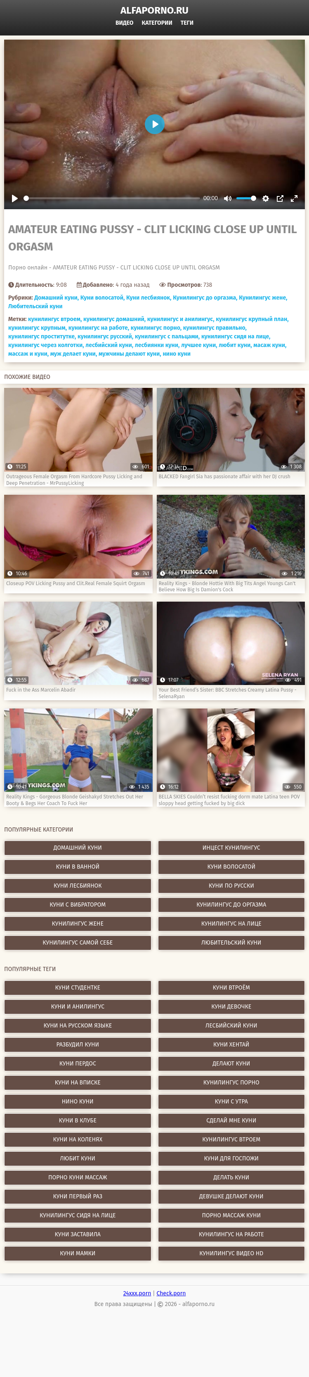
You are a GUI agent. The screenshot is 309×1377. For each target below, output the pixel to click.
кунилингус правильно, (215, 327)
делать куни (231, 1177)
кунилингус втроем (231, 1139)
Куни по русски (231, 885)
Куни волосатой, (102, 297)
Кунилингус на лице (231, 923)
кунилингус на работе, (98, 327)
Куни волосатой (231, 866)
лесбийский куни (231, 1025)
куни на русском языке (77, 1025)
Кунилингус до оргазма (231, 904)
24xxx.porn (137, 1293)
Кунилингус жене (78, 923)
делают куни (231, 1063)
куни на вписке (78, 1082)
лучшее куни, (199, 345)
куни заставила (78, 1234)
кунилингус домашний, (114, 319)
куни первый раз (77, 1196)
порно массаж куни (231, 1215)
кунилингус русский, (105, 336)
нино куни (177, 353)
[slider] (112, 198)
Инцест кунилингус (231, 847)
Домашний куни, (56, 297)
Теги (187, 22)
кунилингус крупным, (37, 327)
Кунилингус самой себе (77, 942)
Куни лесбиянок (78, 885)
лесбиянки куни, (157, 345)
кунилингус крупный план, (252, 319)
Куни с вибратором (78, 904)
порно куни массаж (77, 1177)
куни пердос (77, 1063)
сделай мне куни (231, 1120)
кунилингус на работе (231, 1234)
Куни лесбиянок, (148, 297)
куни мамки (77, 1253)
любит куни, (235, 345)
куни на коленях (77, 1139)
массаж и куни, (28, 353)
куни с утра (231, 1101)
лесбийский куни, (109, 345)
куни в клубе (78, 1120)
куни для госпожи (231, 1158)
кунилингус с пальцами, (167, 336)
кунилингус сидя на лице (78, 1215)
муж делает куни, (73, 353)
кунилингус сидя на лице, (236, 336)
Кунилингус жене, (263, 297)
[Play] (14, 198)
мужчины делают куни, (130, 353)
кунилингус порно (231, 1082)
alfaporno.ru (154, 10)
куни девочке (231, 1006)
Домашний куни (78, 847)
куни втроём (231, 987)
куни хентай (231, 1044)
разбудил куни (77, 1044)
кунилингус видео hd (231, 1253)
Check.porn (171, 1293)
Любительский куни (35, 306)
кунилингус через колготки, (46, 345)
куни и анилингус (77, 1006)
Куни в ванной (77, 866)
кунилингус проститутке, (42, 336)
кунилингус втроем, (55, 319)
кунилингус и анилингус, (181, 319)
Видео (125, 22)
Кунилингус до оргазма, (205, 297)
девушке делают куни (231, 1196)
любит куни (77, 1158)
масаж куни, (269, 345)
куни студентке (77, 987)
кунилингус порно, (156, 327)
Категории (157, 22)
